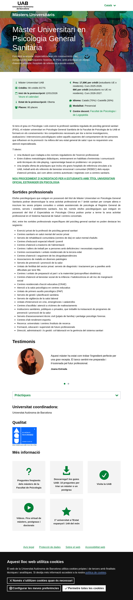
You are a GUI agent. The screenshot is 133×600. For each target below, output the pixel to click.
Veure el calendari (29, 99)
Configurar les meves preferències (34, 588)
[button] (64, 406)
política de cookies (95, 572)
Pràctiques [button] (66, 418)
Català (112, 5)
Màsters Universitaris (36, 14)
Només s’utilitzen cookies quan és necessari (40, 580)
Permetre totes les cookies (84, 588)
